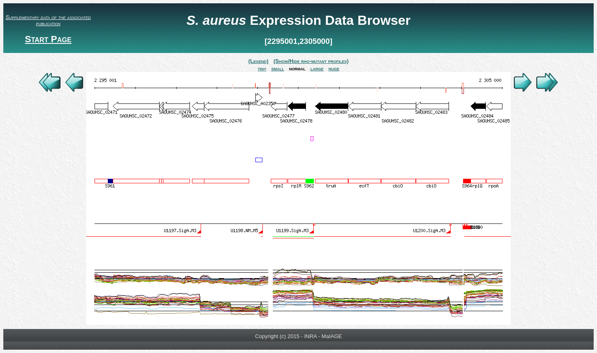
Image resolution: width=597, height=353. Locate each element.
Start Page (48, 39)
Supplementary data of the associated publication (48, 20)
